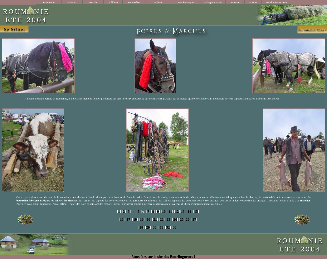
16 (121, 219)
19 (141, 219)
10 (163, 212)
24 (175, 219)
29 (148, 227)
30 (154, 227)
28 (141, 227)
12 (177, 212)
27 (194, 219)
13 (182, 212)
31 (161, 227)
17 (128, 219)
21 (155, 219)
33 (174, 227)
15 (196, 212)
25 (182, 219)
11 (170, 212)
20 (148, 219)
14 (189, 212)
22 (162, 219)
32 (168, 227)
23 (168, 219)
